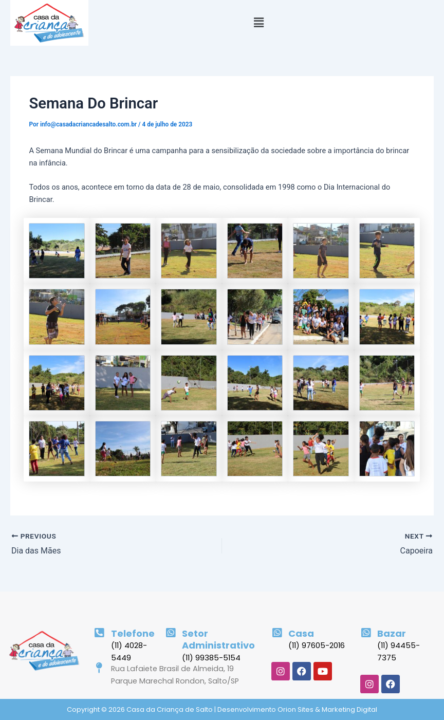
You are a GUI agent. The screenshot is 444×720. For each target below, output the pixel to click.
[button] (258, 23)
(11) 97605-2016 (316, 645)
